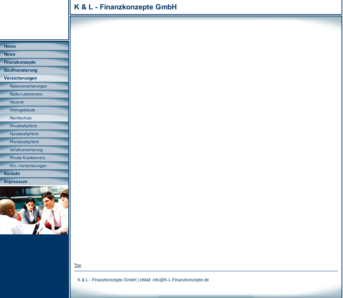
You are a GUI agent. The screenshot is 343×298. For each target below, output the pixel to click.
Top (77, 265)
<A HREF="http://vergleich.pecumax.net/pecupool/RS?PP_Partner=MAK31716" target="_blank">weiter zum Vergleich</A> (206, 144)
